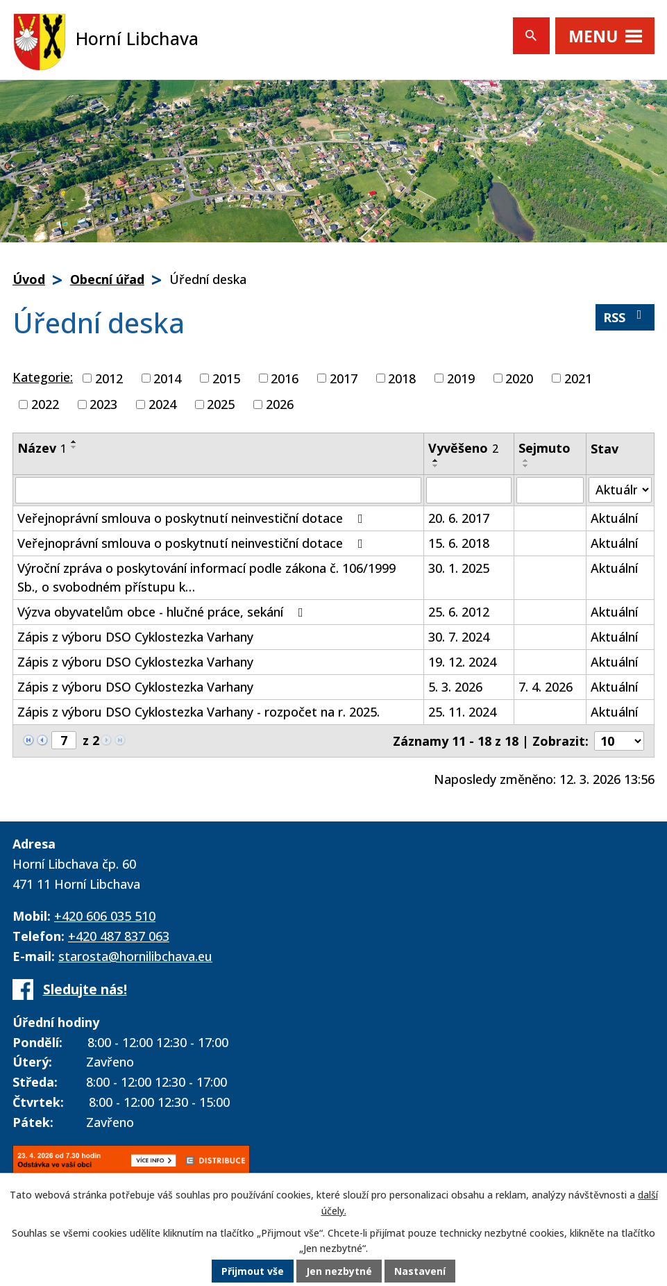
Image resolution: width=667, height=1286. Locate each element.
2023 (103, 404)
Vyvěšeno (463, 448)
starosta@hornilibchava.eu (135, 956)
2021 (578, 377)
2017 (343, 377)
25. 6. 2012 (458, 611)
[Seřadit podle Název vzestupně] (74, 441)
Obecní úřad (107, 279)
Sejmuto (544, 448)
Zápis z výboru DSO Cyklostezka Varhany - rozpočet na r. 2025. (198, 711)
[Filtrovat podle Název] (218, 490)
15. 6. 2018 (458, 543)
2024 (162, 404)
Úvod (28, 279)
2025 (221, 404)
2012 (109, 377)
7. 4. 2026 (545, 686)
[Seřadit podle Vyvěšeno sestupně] (436, 466)
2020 (519, 377)
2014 (167, 377)
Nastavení (420, 1271)
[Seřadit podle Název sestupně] (74, 447)
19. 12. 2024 (462, 661)
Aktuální (614, 518)
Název (42, 448)
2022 (45, 404)
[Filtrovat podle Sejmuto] (550, 490)
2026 (280, 404)
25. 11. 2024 (462, 711)
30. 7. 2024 (458, 636)
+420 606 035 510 (104, 916)
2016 (284, 377)
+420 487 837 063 (118, 936)
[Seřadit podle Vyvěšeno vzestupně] (436, 460)
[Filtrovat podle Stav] (620, 490)
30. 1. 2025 (458, 568)
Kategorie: (42, 377)
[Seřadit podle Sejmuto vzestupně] (526, 460)
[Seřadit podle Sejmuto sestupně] (526, 466)
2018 (402, 377)
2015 (226, 377)
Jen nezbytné (339, 1271)
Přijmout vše (252, 1271)
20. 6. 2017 (458, 518)
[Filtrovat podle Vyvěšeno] (469, 490)
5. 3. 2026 (455, 686)
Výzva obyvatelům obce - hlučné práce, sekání (163, 611)
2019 (461, 377)
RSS (625, 317)
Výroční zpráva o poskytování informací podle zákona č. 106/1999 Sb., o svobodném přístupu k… (206, 577)
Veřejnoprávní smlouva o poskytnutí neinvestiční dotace (193, 518)
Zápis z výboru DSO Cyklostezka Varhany (135, 636)
